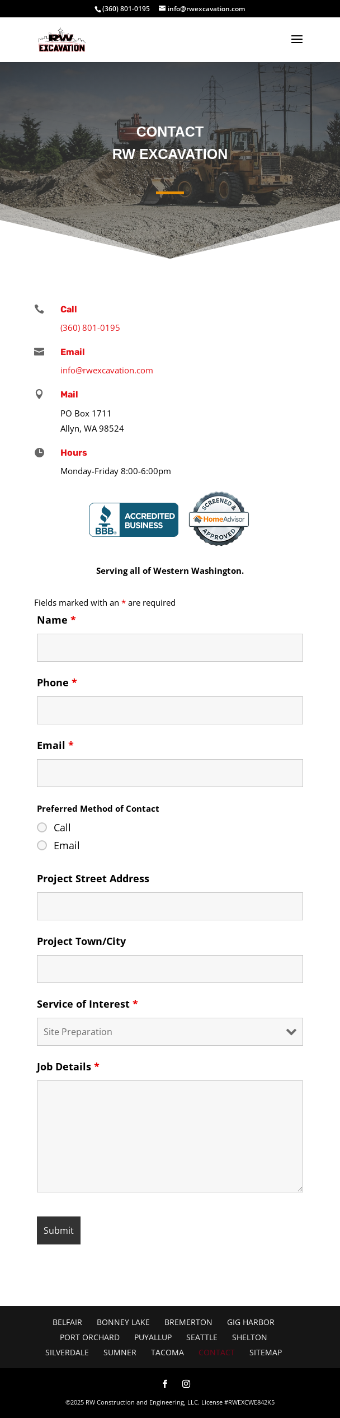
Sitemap (265, 1352)
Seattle (202, 1337)
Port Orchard (90, 1337)
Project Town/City (81, 941)
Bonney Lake (123, 1322)
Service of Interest (87, 1003)
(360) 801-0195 (126, 8)
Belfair (67, 1322)
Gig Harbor (251, 1322)
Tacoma (167, 1352)
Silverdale (67, 1352)
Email (55, 745)
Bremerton (188, 1322)
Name (56, 619)
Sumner (119, 1352)
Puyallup (153, 1337)
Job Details (68, 1066)
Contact (217, 1352)
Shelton (249, 1337)
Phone (57, 682)
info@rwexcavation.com (106, 370)
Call (62, 827)
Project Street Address (93, 878)
